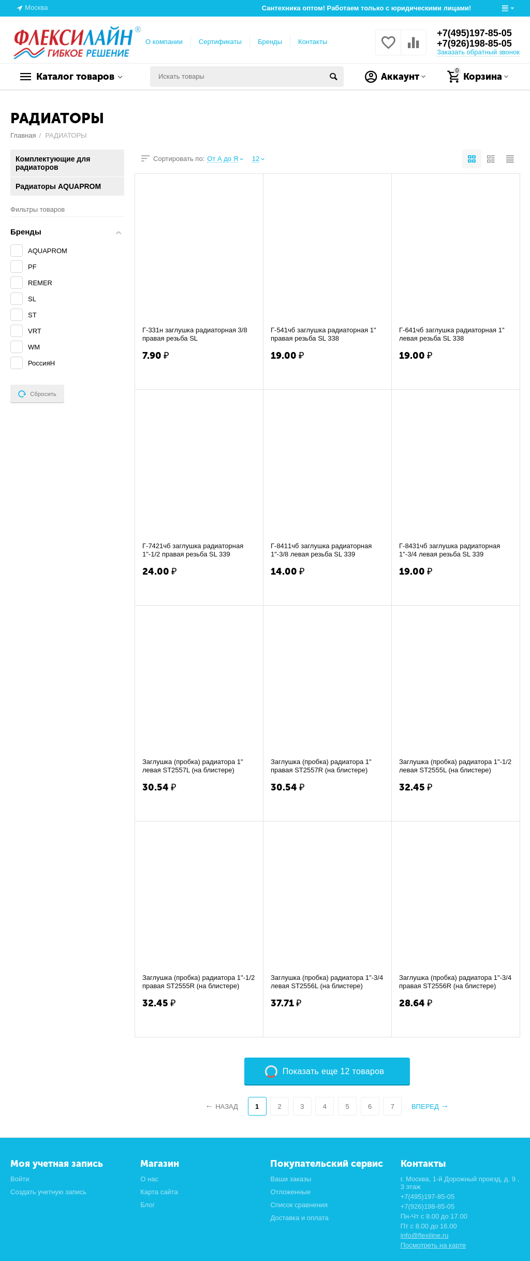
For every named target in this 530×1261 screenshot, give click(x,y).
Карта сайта (159, 1192)
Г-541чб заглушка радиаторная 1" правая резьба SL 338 (323, 334)
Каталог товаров (75, 76)
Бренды (270, 42)
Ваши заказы (290, 1179)
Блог (147, 1205)
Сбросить (37, 394)
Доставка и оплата (299, 1218)
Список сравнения (299, 1205)
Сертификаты (220, 42)
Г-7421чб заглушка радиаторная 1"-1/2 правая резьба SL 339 (192, 550)
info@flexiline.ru (425, 1235)
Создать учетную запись (48, 1192)
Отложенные (290, 1192)
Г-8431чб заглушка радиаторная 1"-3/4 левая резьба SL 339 (449, 550)
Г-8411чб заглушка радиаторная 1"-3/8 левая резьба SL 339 (321, 550)
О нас (149, 1179)
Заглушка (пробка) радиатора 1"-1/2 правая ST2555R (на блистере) (198, 982)
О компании (164, 42)
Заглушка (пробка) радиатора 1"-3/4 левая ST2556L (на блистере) (327, 982)
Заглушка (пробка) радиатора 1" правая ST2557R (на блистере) (321, 766)
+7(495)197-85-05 (474, 33)
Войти (19, 1179)
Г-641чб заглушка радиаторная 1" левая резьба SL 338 (452, 334)
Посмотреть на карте (433, 1245)
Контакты (312, 42)
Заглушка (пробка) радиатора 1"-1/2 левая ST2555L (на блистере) (455, 766)
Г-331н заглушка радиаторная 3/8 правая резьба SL (194, 334)
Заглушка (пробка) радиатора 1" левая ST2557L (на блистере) (192, 766)
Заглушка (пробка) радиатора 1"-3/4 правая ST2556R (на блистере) (455, 982)
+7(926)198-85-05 (474, 43)
